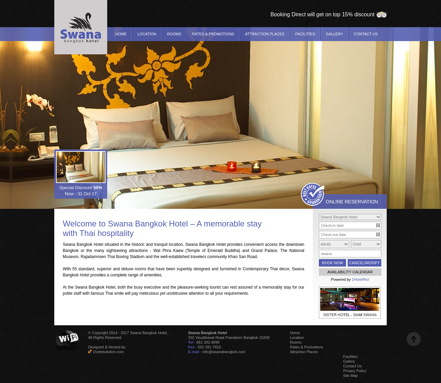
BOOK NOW (332, 263)
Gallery (334, 34)
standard (86, 269)
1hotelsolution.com (108, 352)
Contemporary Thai (260, 269)
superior (104, 269)
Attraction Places (264, 34)
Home (121, 34)
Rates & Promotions (213, 34)
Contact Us (366, 34)
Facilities (305, 34)
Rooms (174, 34)
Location (146, 34)
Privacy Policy (354, 371)
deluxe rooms (133, 269)
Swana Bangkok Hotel (148, 223)
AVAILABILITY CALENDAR (349, 272)
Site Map (350, 375)
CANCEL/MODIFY (364, 263)
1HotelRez (360, 279)
